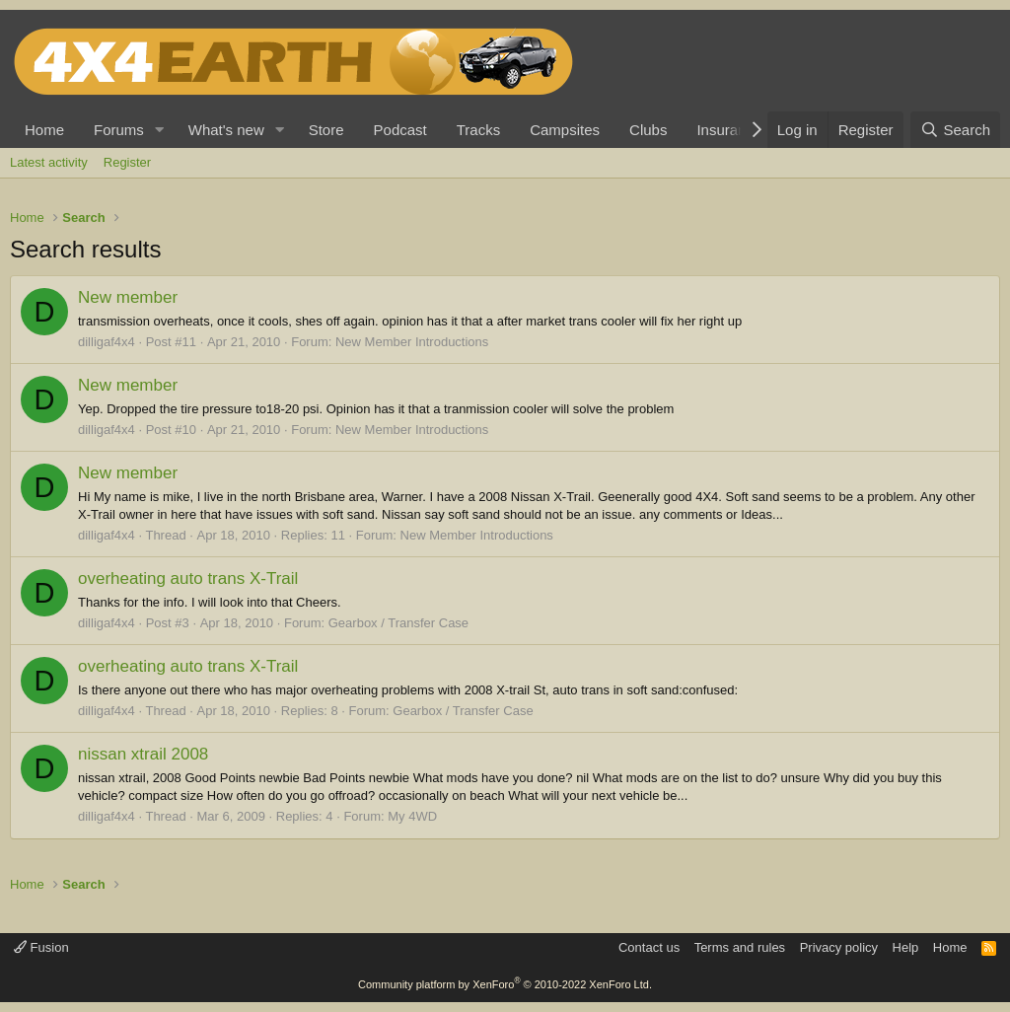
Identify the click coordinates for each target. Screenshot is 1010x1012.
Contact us (649, 947)
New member (128, 297)
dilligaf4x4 (106, 341)
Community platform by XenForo (505, 984)
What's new (226, 129)
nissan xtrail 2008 (143, 754)
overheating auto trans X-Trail (188, 578)
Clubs (648, 129)
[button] (160, 129)
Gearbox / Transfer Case (398, 622)
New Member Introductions (411, 341)
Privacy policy (839, 947)
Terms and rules (739, 947)
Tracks (478, 129)
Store (326, 129)
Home (44, 129)
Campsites (565, 129)
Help (906, 947)
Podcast (400, 129)
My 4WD (412, 816)
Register (127, 162)
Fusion (41, 947)
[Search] (955, 129)
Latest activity (49, 162)
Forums (119, 129)
